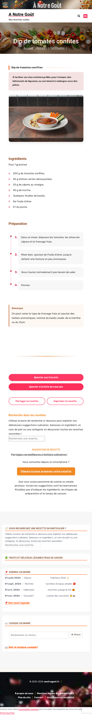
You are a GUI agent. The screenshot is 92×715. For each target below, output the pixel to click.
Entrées (42, 48)
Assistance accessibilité (60, 697)
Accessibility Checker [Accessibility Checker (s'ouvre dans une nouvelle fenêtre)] (28, 709)
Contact (38, 697)
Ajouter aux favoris (46, 377)
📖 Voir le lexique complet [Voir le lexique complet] (21, 647)
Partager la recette (27, 401)
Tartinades (57, 48)
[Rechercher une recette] (27, 438)
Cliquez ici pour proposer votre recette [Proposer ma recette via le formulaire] (46, 471)
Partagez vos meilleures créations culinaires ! (39, 454)
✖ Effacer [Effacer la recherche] (76, 634)
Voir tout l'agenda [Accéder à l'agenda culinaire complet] (17, 602)
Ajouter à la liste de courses (46, 386)
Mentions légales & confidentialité (55, 693)
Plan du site (24, 697)
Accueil (28, 48)
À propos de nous (24, 693)
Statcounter (7, 712)
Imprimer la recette (65, 401)
